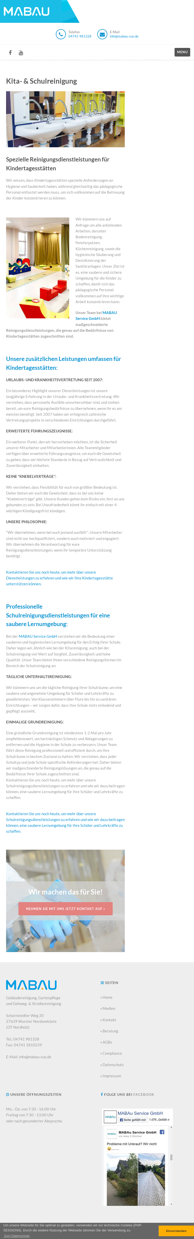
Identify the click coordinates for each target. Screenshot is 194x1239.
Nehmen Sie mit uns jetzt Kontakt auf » (65, 909)
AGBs (106, 1042)
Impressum (111, 1075)
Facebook (143, 1094)
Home (106, 997)
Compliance (111, 1053)
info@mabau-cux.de (124, 36)
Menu (182, 52)
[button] (16, 1236)
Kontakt (108, 1019)
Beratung (109, 1031)
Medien (108, 1008)
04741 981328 (79, 36)
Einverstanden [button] (176, 1230)
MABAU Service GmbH (38, 636)
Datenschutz (112, 1064)
